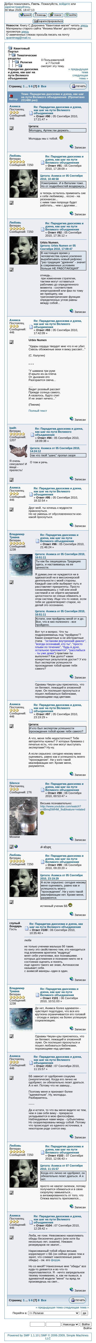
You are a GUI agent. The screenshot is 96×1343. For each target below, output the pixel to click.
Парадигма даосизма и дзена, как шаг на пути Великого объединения (23, 74)
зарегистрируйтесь (17, 6)
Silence (14, 783)
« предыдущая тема (49, 1307)
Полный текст (38, 410)
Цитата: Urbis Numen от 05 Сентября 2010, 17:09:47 (58, 247)
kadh (12, 427)
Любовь (15, 155)
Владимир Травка (16, 536)
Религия (26, 62)
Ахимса (14, 106)
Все (43, 86)
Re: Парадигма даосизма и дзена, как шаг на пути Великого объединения (58, 110)
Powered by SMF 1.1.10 (23, 1335)
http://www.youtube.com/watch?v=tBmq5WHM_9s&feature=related (62, 808)
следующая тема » (80, 77)
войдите (64, 3)
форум (55, 1260)
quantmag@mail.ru (18, 37)
